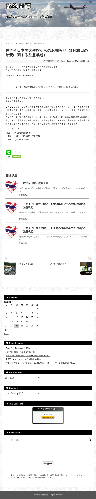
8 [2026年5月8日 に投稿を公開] (32, 313)
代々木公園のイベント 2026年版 (20, 352)
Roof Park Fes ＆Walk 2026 (18, 348)
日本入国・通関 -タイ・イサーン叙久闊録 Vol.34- (28, 355)
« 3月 (6, 333)
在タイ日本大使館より (79, 61)
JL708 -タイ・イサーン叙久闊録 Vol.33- (23, 359)
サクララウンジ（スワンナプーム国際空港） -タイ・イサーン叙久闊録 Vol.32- (41, 363)
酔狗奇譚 (45, 495)
